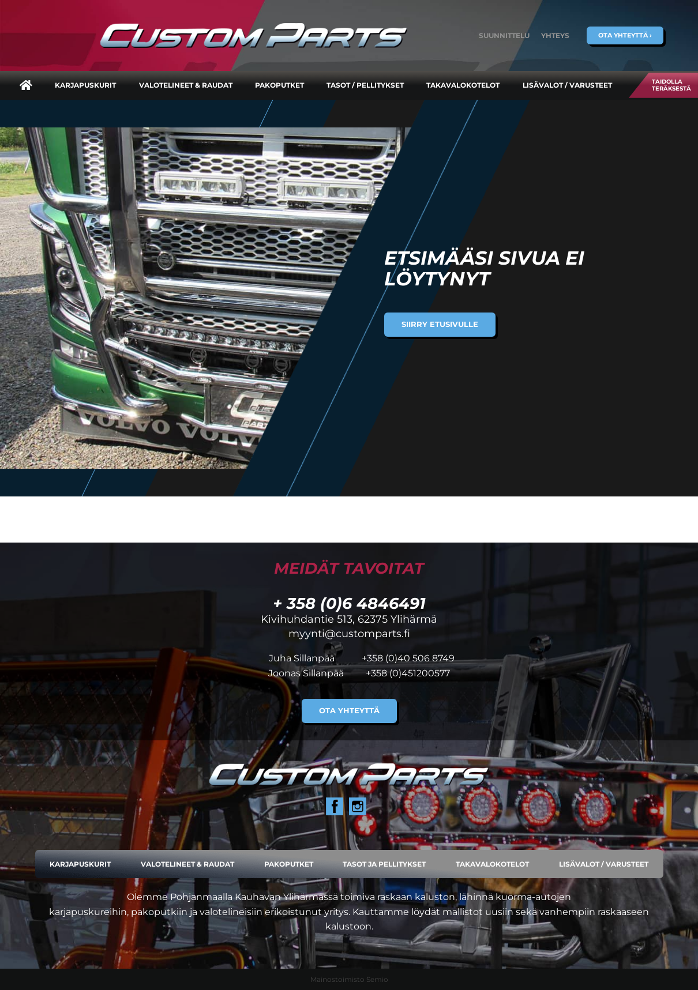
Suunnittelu (504, 35)
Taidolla (671, 85)
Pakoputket (279, 85)
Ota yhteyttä (349, 710)
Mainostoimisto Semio (349, 979)
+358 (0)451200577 (408, 673)
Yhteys (555, 35)
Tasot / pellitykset (365, 85)
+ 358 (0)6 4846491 (349, 603)
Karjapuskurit (85, 85)
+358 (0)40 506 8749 (408, 658)
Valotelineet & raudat (185, 85)
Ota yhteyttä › (625, 35)
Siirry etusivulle (439, 324)
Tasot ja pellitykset (384, 864)
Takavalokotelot (463, 85)
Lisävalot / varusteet (567, 85)
